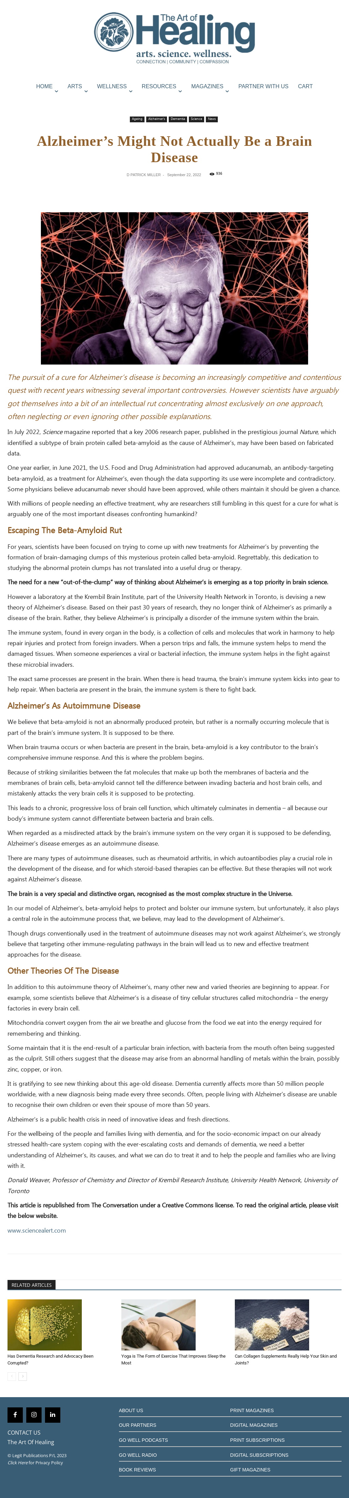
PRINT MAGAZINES (252, 1410)
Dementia (178, 119)
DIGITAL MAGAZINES (253, 1425)
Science (196, 119)
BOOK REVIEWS (137, 1469)
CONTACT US (24, 1432)
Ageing (137, 119)
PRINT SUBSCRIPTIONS (257, 1440)
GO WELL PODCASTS (143, 1440)
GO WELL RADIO (138, 1455)
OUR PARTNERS (137, 1425)
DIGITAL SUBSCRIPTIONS (259, 1455)
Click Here (17, 1463)
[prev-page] (11, 1376)
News (212, 119)
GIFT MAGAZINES (250, 1469)
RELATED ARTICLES (31, 1285)
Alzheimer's (156, 119)
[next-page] (22, 1376)
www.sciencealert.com (36, 1231)
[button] (334, 101)
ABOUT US (131, 1410)
